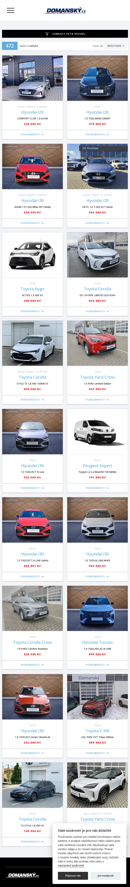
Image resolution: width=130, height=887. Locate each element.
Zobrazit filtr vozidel (68, 33)
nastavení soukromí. (71, 865)
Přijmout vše (73, 875)
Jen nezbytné (106, 875)
